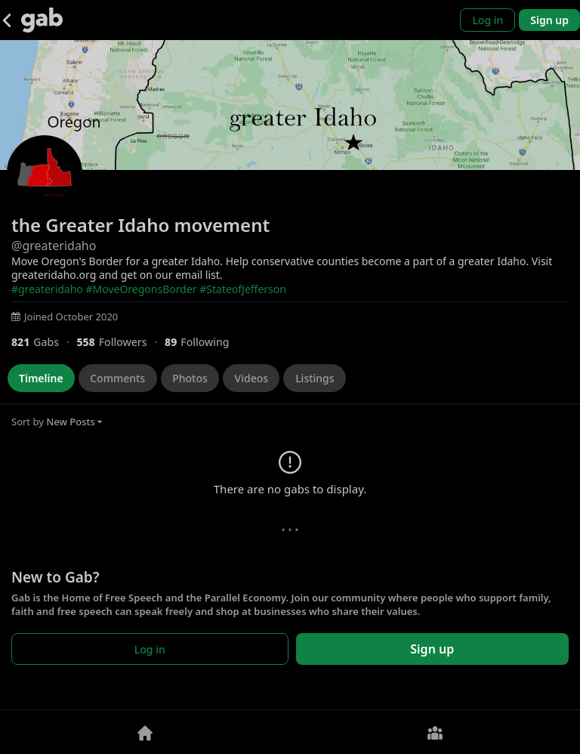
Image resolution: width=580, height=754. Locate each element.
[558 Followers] (120, 342)
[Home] (145, 732)
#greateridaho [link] (47, 289)
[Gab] (42, 20)
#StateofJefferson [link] (242, 289)
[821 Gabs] (43, 342)
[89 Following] (203, 342)
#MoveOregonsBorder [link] (140, 289)
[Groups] (435, 732)
